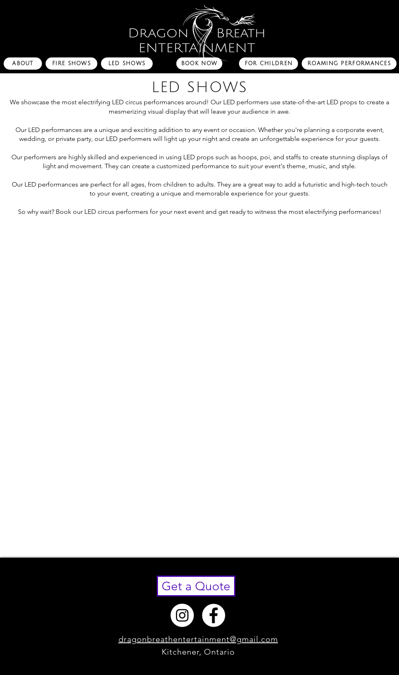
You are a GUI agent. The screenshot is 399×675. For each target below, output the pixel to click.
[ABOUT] (23, 63)
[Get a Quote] (196, 586)
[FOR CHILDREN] (268, 63)
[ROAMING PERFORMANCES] (349, 63)
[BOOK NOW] (199, 63)
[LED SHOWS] (127, 63)
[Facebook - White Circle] (213, 615)
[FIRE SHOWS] (71, 63)
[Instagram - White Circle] (182, 615)
